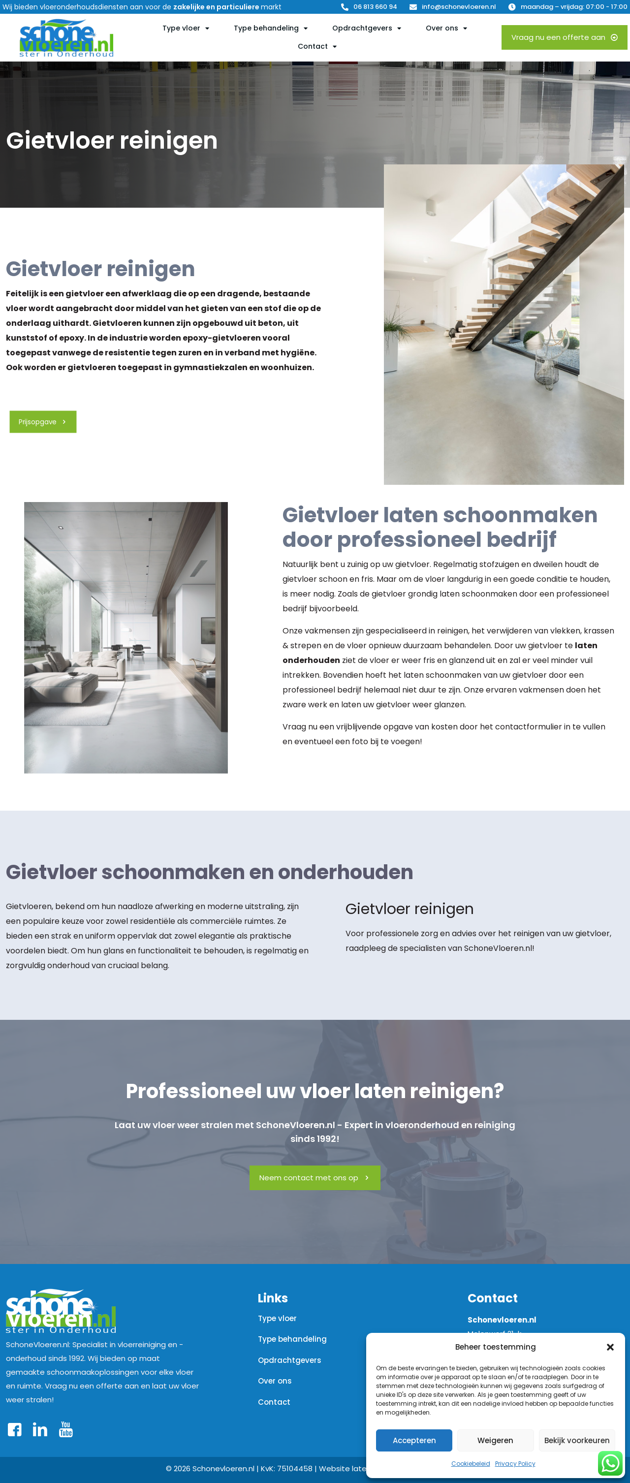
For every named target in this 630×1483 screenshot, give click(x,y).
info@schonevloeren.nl (459, 6)
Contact (274, 1402)
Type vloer (277, 1318)
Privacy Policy (515, 1463)
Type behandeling (292, 1339)
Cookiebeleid (470, 1463)
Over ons (275, 1381)
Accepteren (414, 1440)
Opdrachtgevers (289, 1360)
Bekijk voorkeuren (577, 1440)
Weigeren (495, 1440)
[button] (610, 1347)
